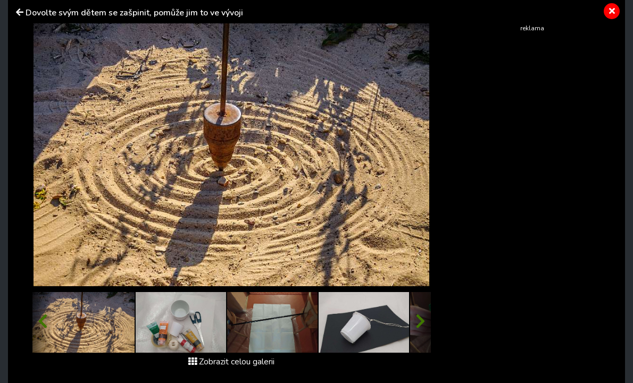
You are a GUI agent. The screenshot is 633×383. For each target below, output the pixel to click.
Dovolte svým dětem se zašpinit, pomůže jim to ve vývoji (134, 13)
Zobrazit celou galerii (231, 362)
